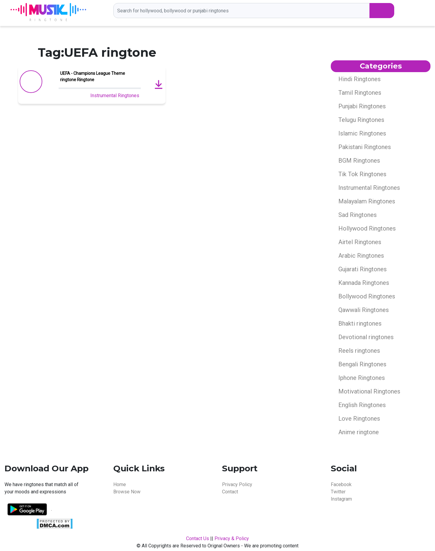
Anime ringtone (358, 432)
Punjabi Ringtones (362, 106)
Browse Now (126, 492)
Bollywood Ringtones (366, 296)
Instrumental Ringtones (114, 95)
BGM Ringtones (359, 160)
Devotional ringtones (366, 337)
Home (119, 484)
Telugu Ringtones (361, 119)
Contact (230, 492)
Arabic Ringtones (361, 255)
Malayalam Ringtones (366, 201)
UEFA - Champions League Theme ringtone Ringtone (92, 76)
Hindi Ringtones (359, 79)
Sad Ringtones (357, 214)
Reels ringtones (359, 350)
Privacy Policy (237, 484)
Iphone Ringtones (361, 377)
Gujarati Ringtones (362, 269)
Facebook (341, 484)
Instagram (341, 499)
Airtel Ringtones (359, 242)
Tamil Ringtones (359, 92)
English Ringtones (362, 405)
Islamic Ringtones (362, 133)
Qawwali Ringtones (363, 310)
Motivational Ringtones (369, 391)
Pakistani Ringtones (364, 147)
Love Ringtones (359, 418)
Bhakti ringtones (360, 323)
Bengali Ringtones (362, 364)
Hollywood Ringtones (367, 228)
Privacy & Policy (231, 538)
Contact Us (197, 538)
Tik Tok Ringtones (362, 174)
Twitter (338, 492)
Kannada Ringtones (363, 282)
